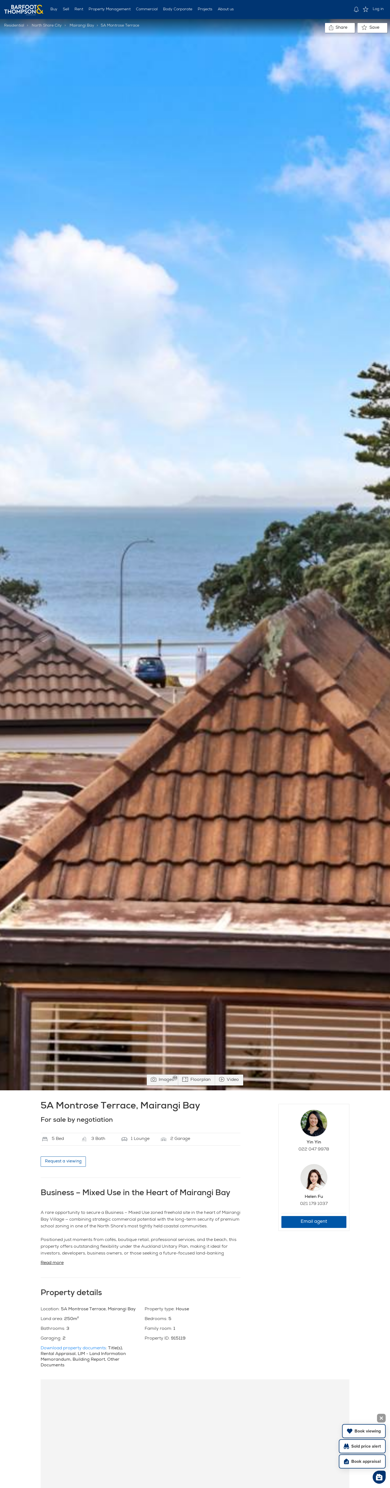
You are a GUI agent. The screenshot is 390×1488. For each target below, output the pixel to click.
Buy (53, 9)
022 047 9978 (313, 1149)
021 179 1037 (314, 1204)
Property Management (110, 9)
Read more (52, 1263)
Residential (14, 26)
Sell (66, 9)
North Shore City (47, 26)
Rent (78, 9)
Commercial (147, 9)
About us (226, 9)
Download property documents (73, 1348)
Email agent (314, 1222)
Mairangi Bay (82, 26)
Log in (378, 9)
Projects (205, 9)
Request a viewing (63, 1161)
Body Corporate (177, 9)
